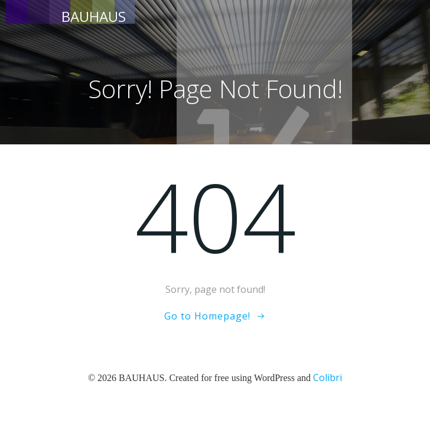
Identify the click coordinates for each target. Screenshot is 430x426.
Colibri (327, 377)
